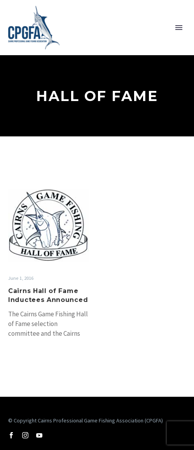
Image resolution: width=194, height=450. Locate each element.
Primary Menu (178, 27)
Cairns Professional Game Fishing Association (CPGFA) (100, 420)
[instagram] (25, 435)
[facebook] (11, 435)
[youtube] (39, 435)
